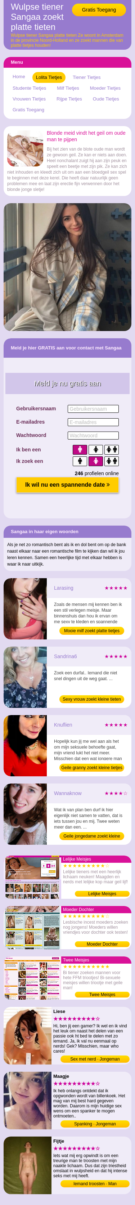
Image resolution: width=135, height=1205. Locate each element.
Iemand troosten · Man (95, 1183)
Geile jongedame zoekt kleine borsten (91, 837)
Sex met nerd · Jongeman (95, 1059)
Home (19, 76)
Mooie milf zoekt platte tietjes (92, 630)
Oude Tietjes (106, 99)
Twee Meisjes (102, 994)
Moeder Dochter (102, 944)
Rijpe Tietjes (69, 99)
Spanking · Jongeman (95, 1123)
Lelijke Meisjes (102, 893)
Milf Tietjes (68, 88)
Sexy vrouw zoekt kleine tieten (92, 699)
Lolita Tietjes (49, 77)
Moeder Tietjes (105, 88)
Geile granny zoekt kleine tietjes (91, 767)
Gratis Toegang (99, 10)
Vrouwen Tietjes (29, 99)
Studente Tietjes (29, 88)
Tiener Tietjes (87, 77)
